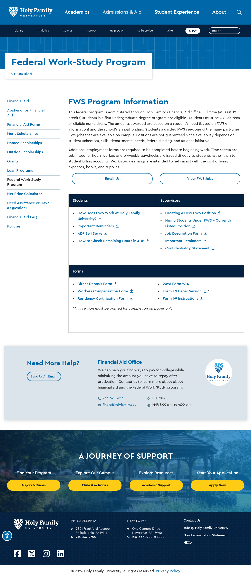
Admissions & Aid (122, 12)
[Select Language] (224, 30)
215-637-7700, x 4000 (148, 537)
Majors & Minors (34, 485)
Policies (13, 226)
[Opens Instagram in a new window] (46, 554)
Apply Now (217, 485)
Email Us (112, 178)
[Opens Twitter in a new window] (31, 554)
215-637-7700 (86, 537)
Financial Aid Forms (24, 124)
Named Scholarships (24, 143)
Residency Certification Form (103, 298)
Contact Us (192, 520)
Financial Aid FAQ (22, 217)
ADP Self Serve (90, 233)
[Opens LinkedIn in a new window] (60, 554)
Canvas (67, 30)
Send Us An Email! (44, 376)
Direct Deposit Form (95, 284)
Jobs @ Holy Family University (206, 528)
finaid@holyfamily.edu (119, 404)
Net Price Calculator (24, 194)
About (219, 12)
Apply (193, 31)
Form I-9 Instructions (180, 298)
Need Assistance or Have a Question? (28, 205)
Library (19, 30)
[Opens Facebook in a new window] (17, 554)
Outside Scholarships (25, 152)
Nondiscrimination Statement (206, 535)
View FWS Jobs (200, 178)
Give (170, 30)
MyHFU (91, 30)
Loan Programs (20, 170)
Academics (77, 12)
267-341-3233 (113, 398)
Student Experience (176, 12)
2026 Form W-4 (176, 284)
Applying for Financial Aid (26, 112)
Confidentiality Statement (187, 248)
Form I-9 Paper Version (182, 291)
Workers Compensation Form (103, 291)
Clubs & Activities (95, 485)
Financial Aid (23, 73)
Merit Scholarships (22, 133)
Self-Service (145, 30)
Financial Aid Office (120, 362)
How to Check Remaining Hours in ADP (111, 241)
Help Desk (116, 30)
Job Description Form (183, 233)
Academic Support (156, 485)
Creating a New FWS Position (190, 213)
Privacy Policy (168, 571)
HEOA (188, 542)
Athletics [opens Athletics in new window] (43, 30)
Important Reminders (96, 226)
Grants (12, 161)
